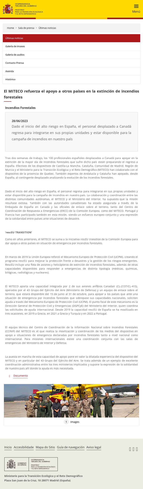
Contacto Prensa (14, 62)
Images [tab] (71, 421)
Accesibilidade (24, 447)
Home (10, 28)
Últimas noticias (47, 28)
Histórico (10, 79)
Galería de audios (14, 54)
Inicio (8, 447)
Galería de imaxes (15, 46)
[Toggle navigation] (135, 8)
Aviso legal (93, 447)
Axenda (9, 71)
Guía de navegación (71, 447)
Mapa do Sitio (45, 447)
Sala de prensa (26, 28)
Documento (20, 375)
